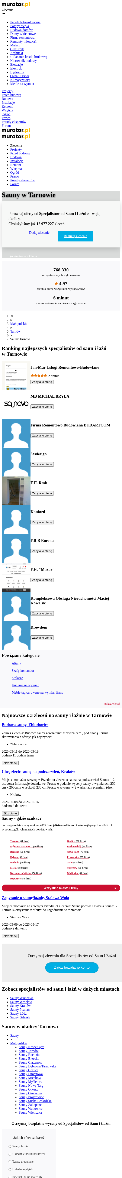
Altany (16, 663)
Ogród (6, 114)
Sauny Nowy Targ (31, 1085)
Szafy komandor (23, 670)
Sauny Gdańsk (20, 1017)
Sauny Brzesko (29, 1058)
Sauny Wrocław (21, 1002)
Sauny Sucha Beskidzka (35, 1101)
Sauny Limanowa (31, 1074)
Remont (7, 106)
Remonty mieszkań (23, 41)
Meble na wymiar (22, 84)
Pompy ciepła (19, 26)
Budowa (7, 99)
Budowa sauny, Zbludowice (25, 724)
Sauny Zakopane (30, 1105)
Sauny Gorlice (28, 1070)
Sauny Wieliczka (30, 1112)
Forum (6, 125)
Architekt (16, 53)
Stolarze (17, 678)
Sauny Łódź (18, 1013)
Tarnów (15, 331)
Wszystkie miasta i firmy (80, 888)
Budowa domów (21, 30)
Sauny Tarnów (28, 1051)
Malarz (15, 45)
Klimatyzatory (20, 80)
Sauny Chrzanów (30, 1062)
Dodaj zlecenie (39, 232)
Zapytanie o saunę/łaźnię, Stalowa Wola (35, 897)
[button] (112, 704)
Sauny (14, 1035)
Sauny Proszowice (31, 1097)
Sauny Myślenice (30, 1081)
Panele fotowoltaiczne (25, 22)
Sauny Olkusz (28, 1089)
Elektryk (16, 68)
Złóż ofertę (10, 763)
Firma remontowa (22, 37)
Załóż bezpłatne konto (72, 967)
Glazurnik (17, 49)
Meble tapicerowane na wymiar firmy (37, 692)
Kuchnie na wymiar (25, 685)
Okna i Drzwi (19, 76)
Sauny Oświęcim (30, 1093)
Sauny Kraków (20, 1006)
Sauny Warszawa (21, 998)
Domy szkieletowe (23, 34)
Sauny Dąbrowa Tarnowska (37, 1066)
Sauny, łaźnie (18, 1146)
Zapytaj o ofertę (42, 381)
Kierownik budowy (23, 60)
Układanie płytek (21, 1169)
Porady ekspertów (14, 122)
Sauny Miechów (30, 1078)
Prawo (6, 118)
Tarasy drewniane (21, 1161)
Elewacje (16, 64)
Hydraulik (17, 72)
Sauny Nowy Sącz (31, 1047)
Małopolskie (18, 324)
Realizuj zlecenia (75, 236)
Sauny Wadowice (30, 1108)
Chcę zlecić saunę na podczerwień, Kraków (38, 771)
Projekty (7, 91)
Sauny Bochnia (29, 1055)
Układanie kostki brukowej (28, 57)
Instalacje (8, 102)
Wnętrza (7, 110)
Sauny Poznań (20, 1009)
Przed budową (11, 95)
